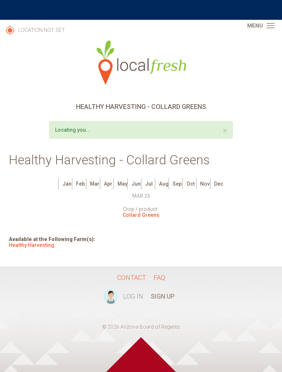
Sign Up (163, 296)
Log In (133, 296)
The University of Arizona (141, 10)
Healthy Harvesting (31, 245)
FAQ (159, 277)
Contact (131, 277)
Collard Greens (141, 215)
